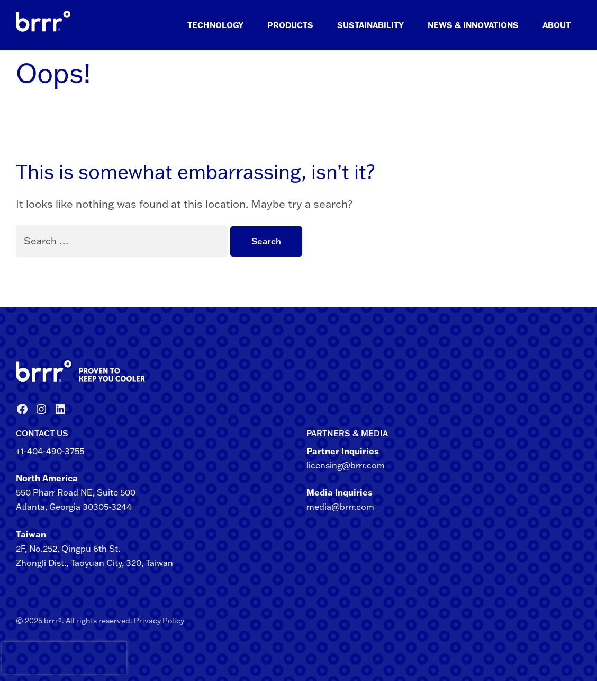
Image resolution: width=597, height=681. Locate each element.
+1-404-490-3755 (50, 451)
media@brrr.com (340, 506)
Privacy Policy (159, 620)
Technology (215, 25)
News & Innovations (473, 25)
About (556, 25)
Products (290, 25)
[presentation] (20, 658)
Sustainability (370, 25)
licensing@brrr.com (345, 465)
